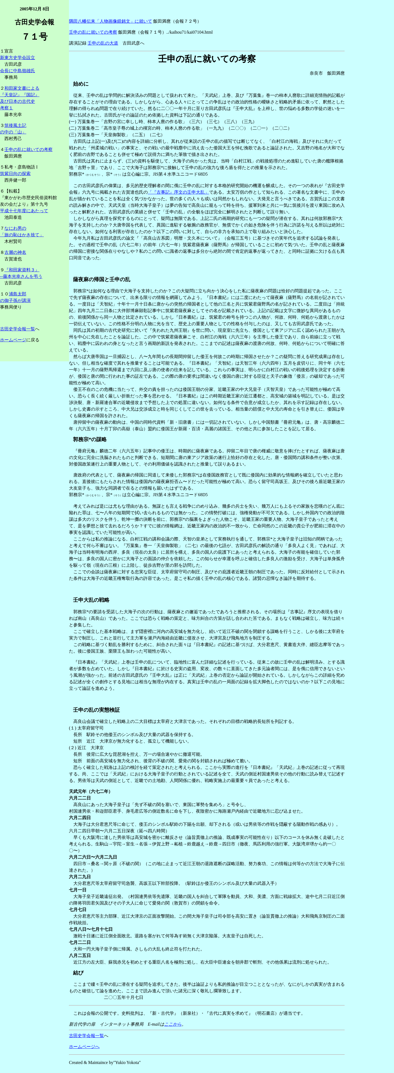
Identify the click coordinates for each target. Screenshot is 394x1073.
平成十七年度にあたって (24, 210)
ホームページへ (84, 1046)
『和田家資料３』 (21, 269)
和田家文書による (21, 88)
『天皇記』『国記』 (19, 94)
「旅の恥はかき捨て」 (22, 234)
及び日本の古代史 (17, 101)
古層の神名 (15, 252)
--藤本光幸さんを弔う (21, 276)
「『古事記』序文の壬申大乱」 (178, 192)
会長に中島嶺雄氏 (17, 70)
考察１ (6, 108)
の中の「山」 (13, 132)
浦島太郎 (17, 294)
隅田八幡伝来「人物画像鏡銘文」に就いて (110, 21)
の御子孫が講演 (15, 300)
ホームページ (13, 340)
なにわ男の (15, 228)
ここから (173, 1024)
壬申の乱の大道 (103, 43)
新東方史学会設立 (17, 57)
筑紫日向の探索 (15, 173)
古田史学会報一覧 (17, 329)
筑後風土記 (15, 125)
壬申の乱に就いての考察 (28, 149)
